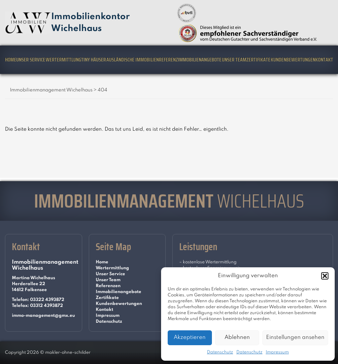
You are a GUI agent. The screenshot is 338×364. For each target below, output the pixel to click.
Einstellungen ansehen (295, 337)
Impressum (277, 352)
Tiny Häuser (93, 59)
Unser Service (30, 59)
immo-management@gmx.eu (43, 316)
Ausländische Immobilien (132, 59)
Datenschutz (220, 352)
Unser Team (234, 59)
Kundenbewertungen (293, 59)
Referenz (168, 59)
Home (10, 59)
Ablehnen (237, 337)
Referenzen (108, 286)
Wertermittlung (63, 59)
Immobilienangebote (199, 59)
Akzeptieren (190, 337)
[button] (324, 276)
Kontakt (324, 59)
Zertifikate (258, 59)
